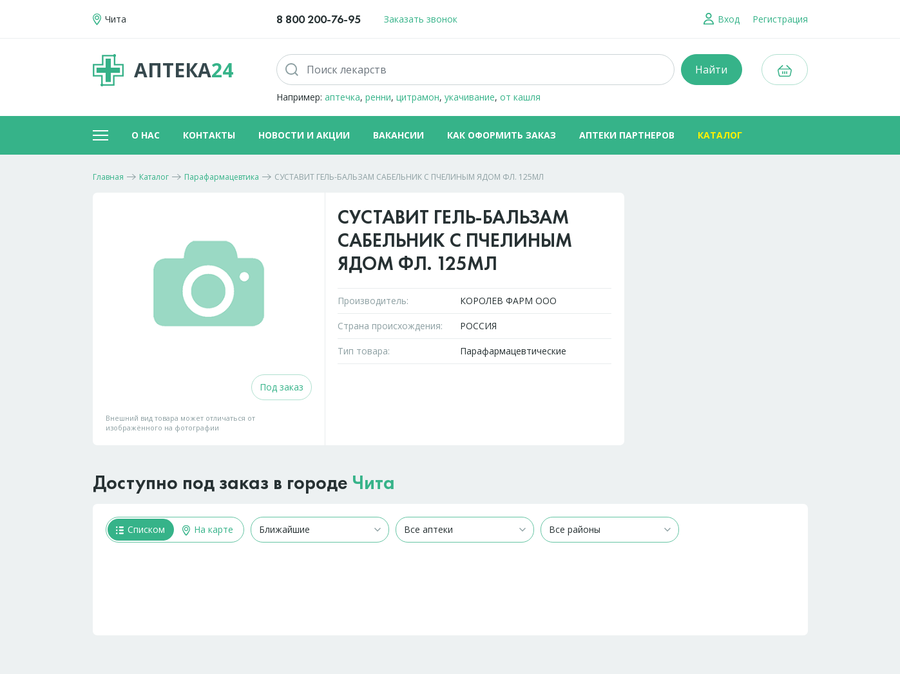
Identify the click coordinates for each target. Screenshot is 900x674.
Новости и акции (304, 135)
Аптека (163, 70)
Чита (373, 482)
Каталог (720, 135)
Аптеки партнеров (627, 135)
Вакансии (398, 135)
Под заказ (281, 387)
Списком (140, 529)
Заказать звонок (420, 19)
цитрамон (417, 97)
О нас (145, 135)
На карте (207, 529)
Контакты (209, 135)
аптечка (342, 97)
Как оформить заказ (501, 135)
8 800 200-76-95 (318, 19)
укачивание (470, 97)
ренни (378, 97)
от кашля (520, 97)
